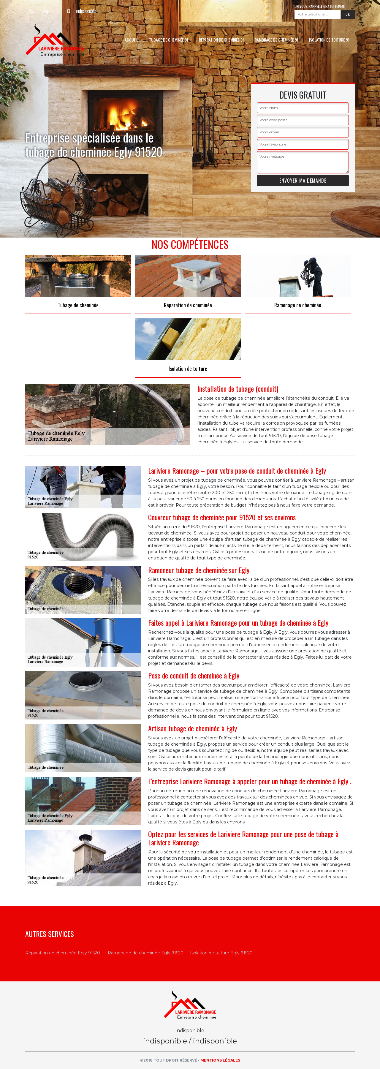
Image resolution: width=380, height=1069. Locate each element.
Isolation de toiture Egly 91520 (221, 953)
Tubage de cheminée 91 (168, 40)
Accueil (131, 40)
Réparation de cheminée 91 (221, 40)
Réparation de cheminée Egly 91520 (62, 953)
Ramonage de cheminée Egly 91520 (145, 953)
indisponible (42, 11)
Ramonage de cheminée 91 (276, 40)
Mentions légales (220, 1060)
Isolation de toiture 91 (329, 40)
